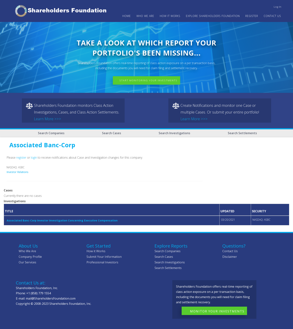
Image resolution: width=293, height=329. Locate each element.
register (21, 157)
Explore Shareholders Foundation (213, 16)
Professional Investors (102, 262)
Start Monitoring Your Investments (149, 80)
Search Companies (51, 133)
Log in (277, 6)
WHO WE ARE (145, 16)
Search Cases (111, 133)
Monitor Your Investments (217, 311)
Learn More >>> (47, 118)
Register (251, 16)
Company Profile (30, 257)
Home (126, 16)
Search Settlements (242, 133)
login (34, 157)
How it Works (96, 251)
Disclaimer (229, 257)
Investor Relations (17, 172)
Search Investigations (174, 133)
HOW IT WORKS (170, 16)
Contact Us (272, 16)
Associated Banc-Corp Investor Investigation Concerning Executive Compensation (62, 220)
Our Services (27, 262)
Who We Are (27, 251)
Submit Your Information (104, 257)
